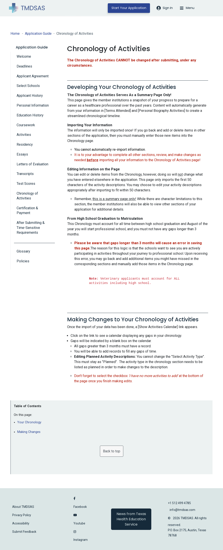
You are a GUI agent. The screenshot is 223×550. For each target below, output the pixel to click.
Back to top (111, 451)
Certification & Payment (27, 210)
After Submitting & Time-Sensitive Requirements (31, 228)
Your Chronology (29, 422)
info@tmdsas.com (182, 510)
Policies (23, 261)
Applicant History (30, 95)
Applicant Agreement (33, 76)
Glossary (23, 251)
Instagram (80, 539)
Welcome (24, 56)
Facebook (80, 506)
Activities (24, 135)
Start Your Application (129, 8)
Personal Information (33, 105)
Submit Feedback (24, 531)
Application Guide (38, 33)
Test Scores (26, 184)
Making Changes (28, 432)
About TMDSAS (23, 506)
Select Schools (28, 86)
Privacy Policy (21, 515)
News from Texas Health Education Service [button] (131, 519)
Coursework (26, 125)
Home (15, 33)
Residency (25, 144)
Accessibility (20, 523)
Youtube (79, 523)
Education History (30, 115)
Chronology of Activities (27, 195)
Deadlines (24, 66)
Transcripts (25, 174)
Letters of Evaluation (32, 164)
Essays (22, 154)
